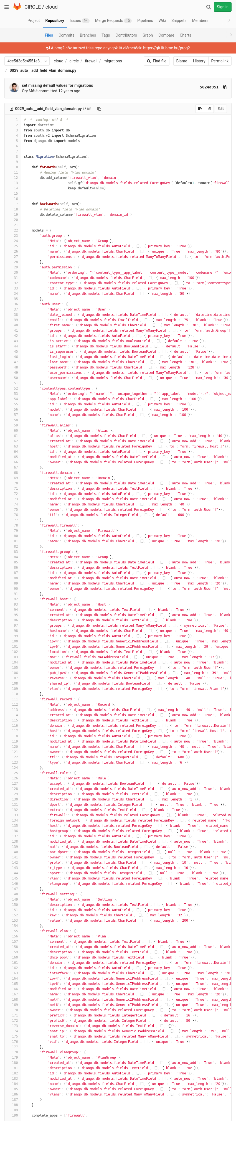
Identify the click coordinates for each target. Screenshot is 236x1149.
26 (12, 251)
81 (12, 541)
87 (12, 573)
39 (12, 320)
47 (12, 362)
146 (12, 884)
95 (12, 615)
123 (12, 762)
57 (12, 415)
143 (12, 868)
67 (12, 467)
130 (12, 799)
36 (12, 304)
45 (12, 352)
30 (12, 272)
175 (12, 1036)
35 (12, 299)
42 (12, 336)
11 (12, 172)
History (199, 61)
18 (12, 209)
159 (12, 952)
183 (12, 1079)
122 (12, 757)
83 (12, 552)
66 (12, 462)
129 (12, 794)
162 (12, 968)
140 (12, 852)
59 (12, 425)
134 (12, 820)
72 (12, 494)
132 (12, 810)
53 (12, 394)
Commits (66, 35)
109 (12, 689)
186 (12, 1094)
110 (12, 694)
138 (12, 841)
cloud (51, 7)
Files (49, 35)
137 (12, 836)
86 (12, 568)
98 (12, 631)
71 (12, 488)
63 (12, 446)
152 (12, 915)
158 (12, 947)
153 (12, 920)
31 (12, 278)
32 (12, 283)
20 (12, 220)
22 (12, 230)
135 (12, 826)
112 (12, 704)
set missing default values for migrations (57, 85)
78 (12, 525)
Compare (166, 35)
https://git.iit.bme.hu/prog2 (166, 48)
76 (12, 515)
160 (12, 957)
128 (12, 789)
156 (12, 936)
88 (12, 578)
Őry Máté (29, 91)
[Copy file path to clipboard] (99, 108)
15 (12, 193)
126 (12, 778)
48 (12, 367)
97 (12, 625)
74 (12, 504)
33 (12, 288)
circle (74, 61)
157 (12, 942)
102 (12, 652)
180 (12, 1063)
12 (12, 178)
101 (12, 647)
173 (12, 1026)
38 (12, 315)
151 (12, 910)
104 (12, 662)
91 (12, 594)
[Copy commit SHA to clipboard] (225, 87)
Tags (105, 35)
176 (12, 1042)
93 (12, 604)
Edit (221, 108)
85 (12, 562)
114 (12, 715)
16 (12, 199)
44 (12, 346)
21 (12, 225)
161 (12, 963)
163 (12, 973)
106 (12, 673)
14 (12, 188)
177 (12, 1047)
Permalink (220, 61)
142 (12, 863)
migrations (112, 61)
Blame (181, 61)
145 (12, 878)
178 (12, 1052)
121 (12, 752)
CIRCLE (32, 7)
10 (12, 167)
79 (12, 531)
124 (12, 768)
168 (12, 999)
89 (12, 583)
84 (12, 557)
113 (12, 710)
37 (12, 309)
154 (12, 926)
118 (12, 736)
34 (12, 294)
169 (12, 1005)
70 (12, 483)
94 (12, 610)
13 (12, 183)
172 (12, 1021)
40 (12, 325)
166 (12, 989)
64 (12, 452)
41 (12, 330)
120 (12, 747)
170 (12, 1010)
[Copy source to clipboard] (200, 109)
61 (12, 436)
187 (12, 1100)
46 (12, 357)
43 (12, 341)
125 (12, 773)
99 (12, 636)
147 (12, 889)
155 (12, 931)
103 (12, 657)
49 (12, 373)
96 (12, 620)
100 (12, 641)
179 (12, 1057)
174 (12, 1031)
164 (12, 978)
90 (12, 589)
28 (12, 262)
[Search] (208, 7)
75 (12, 510)
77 (12, 520)
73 (12, 499)
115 (12, 720)
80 (12, 536)
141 (12, 857)
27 (12, 257)
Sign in (223, 7)
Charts (185, 35)
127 (12, 784)
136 (12, 831)
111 (12, 699)
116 (12, 726)
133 (12, 815)
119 (12, 741)
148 (12, 894)
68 (12, 473)
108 (12, 683)
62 (12, 441)
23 (12, 236)
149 (12, 899)
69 (12, 478)
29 (12, 267)
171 (12, 1015)
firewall (91, 61)
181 (12, 1068)
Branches (88, 35)
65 (12, 457)
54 (12, 399)
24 (12, 241)
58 (12, 420)
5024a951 (209, 87)
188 (12, 1105)
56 (12, 409)
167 (12, 994)
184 (12, 1084)
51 (12, 383)
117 (12, 731)
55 (12, 404)
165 (12, 984)
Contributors (126, 35)
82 (12, 546)
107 (12, 678)
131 (12, 805)
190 (12, 1115)
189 (12, 1110)
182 (12, 1073)
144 (12, 873)
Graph (148, 35)
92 (12, 599)
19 (12, 215)
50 (12, 378)
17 (12, 204)
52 (12, 388)
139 (12, 847)
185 (12, 1089)
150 (12, 905)
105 (12, 668)
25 (12, 246)
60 (12, 431)
